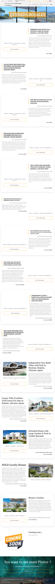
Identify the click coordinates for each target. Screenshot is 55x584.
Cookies (51, 579)
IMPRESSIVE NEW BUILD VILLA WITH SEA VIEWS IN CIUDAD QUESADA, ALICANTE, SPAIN (40, 31)
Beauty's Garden (36, 497)
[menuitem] (35, 4)
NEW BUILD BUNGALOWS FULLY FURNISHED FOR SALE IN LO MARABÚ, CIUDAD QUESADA (14, 135)
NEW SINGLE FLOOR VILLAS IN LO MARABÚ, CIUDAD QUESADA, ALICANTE (41, 101)
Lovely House (17, 464)
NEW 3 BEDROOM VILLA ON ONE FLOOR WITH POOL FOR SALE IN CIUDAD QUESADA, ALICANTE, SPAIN (41, 232)
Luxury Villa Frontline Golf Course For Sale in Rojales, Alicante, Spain (13, 400)
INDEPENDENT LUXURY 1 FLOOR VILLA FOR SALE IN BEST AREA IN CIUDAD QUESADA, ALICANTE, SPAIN (41, 298)
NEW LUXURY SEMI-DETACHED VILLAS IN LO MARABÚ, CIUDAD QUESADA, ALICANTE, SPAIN (40, 167)
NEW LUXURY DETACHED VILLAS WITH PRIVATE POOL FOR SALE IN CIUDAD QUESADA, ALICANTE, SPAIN (14, 333)
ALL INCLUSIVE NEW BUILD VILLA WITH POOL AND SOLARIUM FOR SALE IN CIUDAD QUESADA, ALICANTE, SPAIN (14, 67)
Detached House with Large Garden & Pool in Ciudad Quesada (40, 433)
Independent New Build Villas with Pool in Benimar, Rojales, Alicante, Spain (40, 366)
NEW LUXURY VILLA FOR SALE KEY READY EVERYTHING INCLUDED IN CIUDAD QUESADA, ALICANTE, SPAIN (12, 263)
